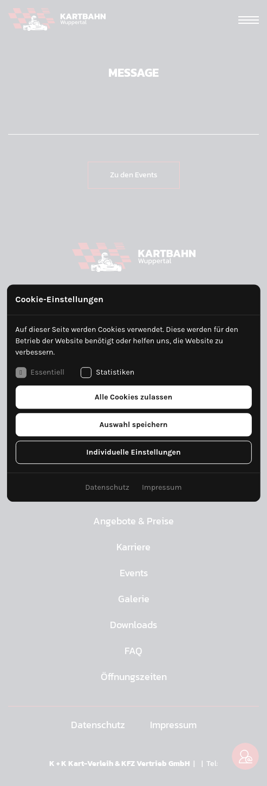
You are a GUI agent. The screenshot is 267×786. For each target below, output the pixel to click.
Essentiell (39, 372)
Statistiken (107, 372)
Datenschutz (107, 487)
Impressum (162, 487)
